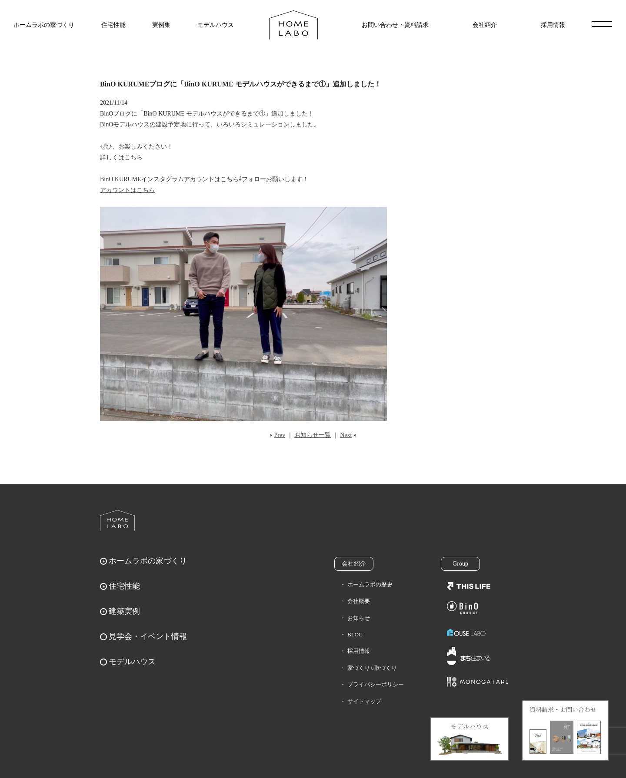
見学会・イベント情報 (148, 636)
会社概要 (358, 601)
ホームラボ (117, 520)
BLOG (355, 634)
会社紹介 (485, 25)
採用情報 (553, 25)
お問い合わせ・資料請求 (395, 25)
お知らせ (358, 618)
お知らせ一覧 (312, 435)
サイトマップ (364, 701)
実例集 (161, 25)
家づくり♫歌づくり (372, 668)
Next (346, 435)
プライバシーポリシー (375, 684)
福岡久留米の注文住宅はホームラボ (293, 25)
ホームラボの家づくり (43, 25)
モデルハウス (215, 25)
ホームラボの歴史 (370, 584)
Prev (280, 435)
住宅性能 (113, 25)
